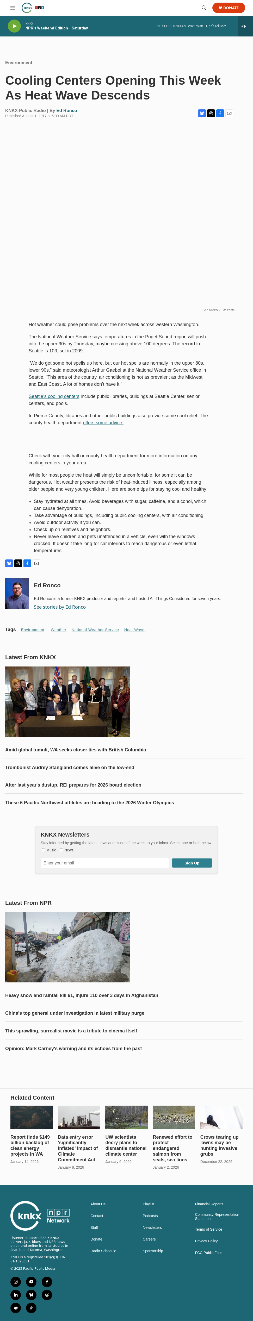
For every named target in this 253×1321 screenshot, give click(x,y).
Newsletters (152, 1228)
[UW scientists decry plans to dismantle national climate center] (126, 1117)
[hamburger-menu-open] (13, 8)
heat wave (134, 630)
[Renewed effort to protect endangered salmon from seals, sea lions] (174, 1117)
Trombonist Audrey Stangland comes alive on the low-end (69, 767)
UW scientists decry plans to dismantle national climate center (125, 1146)
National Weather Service (95, 630)
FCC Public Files (208, 1253)
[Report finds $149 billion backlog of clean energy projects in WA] (31, 1117)
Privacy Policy (206, 1241)
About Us (98, 1204)
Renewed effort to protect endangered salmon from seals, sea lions (173, 1149)
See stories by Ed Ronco (60, 607)
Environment (18, 62)
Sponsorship (153, 1251)
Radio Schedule (103, 1251)
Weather (58, 630)
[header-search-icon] (204, 7)
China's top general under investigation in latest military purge (74, 1013)
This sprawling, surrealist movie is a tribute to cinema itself (71, 1030)
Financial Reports (209, 1204)
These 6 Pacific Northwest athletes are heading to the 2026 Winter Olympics (89, 802)
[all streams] (245, 26)
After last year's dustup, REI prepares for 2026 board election (73, 785)
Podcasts (150, 1216)
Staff (94, 1228)
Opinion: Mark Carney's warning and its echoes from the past (73, 1048)
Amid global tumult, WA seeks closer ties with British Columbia (75, 749)
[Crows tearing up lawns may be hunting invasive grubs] (221, 1117)
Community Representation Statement (217, 1217)
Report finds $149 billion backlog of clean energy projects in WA (30, 1146)
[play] (14, 26)
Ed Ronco (67, 110)
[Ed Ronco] (17, 593)
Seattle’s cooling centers (54, 396)
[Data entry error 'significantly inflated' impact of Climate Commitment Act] (79, 1117)
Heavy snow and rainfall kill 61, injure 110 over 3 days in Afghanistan (81, 995)
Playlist (148, 1204)
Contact (96, 1216)
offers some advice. (103, 422)
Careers (149, 1239)
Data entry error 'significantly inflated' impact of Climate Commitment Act (78, 1149)
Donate (231, 8)
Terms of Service (208, 1229)
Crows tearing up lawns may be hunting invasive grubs (219, 1146)
